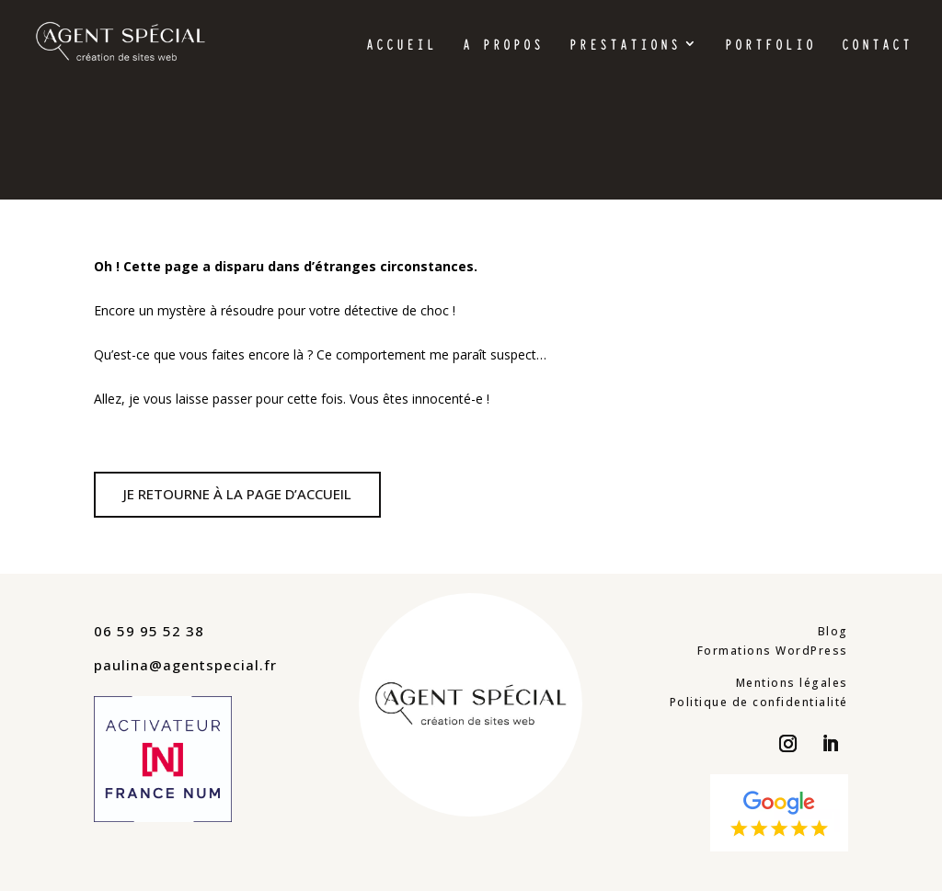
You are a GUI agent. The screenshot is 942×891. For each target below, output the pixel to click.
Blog (833, 631)
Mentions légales (792, 683)
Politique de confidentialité (759, 702)
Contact (877, 45)
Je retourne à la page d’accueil (237, 494)
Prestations (625, 45)
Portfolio (770, 45)
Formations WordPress (772, 650)
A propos (503, 45)
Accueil (401, 45)
